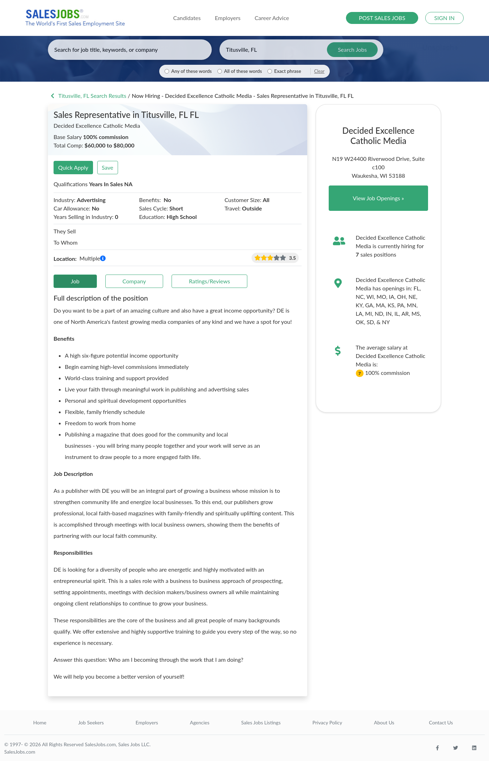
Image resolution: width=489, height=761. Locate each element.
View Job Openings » (378, 198)
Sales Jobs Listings (261, 722)
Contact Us (441, 722)
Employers (147, 722)
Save (107, 167)
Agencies (199, 722)
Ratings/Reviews (209, 281)
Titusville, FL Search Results (88, 95)
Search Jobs (352, 49)
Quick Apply (73, 167)
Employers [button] (228, 17)
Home (39, 722)
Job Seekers (91, 722)
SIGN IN (444, 17)
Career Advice (272, 17)
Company (134, 281)
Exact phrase (287, 71)
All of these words (243, 71)
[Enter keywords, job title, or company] (130, 49)
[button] (103, 258)
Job (75, 281)
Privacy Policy (327, 722)
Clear (319, 71)
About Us (384, 722)
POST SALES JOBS (382, 17)
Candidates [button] (186, 17)
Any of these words (191, 71)
